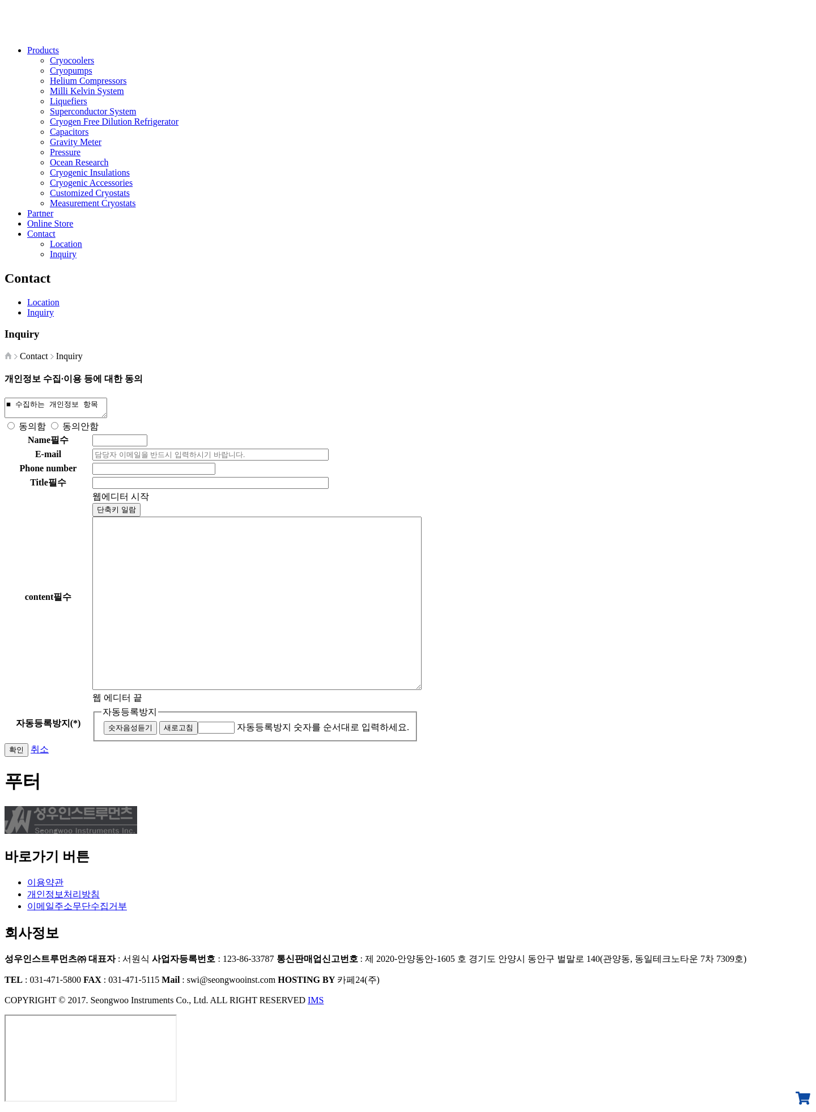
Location (66, 244)
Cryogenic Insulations (90, 172)
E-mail (48, 457)
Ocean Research (79, 162)
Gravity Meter (75, 142)
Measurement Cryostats (93, 203)
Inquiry (63, 254)
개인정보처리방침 (63, 897)
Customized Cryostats (90, 193)
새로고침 (178, 731)
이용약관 (45, 886)
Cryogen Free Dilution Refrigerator (114, 121)
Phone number (48, 471)
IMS (316, 1003)
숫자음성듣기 (130, 731)
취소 (40, 752)
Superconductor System (93, 111)
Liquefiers (68, 101)
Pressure (65, 152)
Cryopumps (71, 70)
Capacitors (69, 132)
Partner (40, 213)
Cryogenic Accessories (91, 183)
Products (43, 50)
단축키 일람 (116, 513)
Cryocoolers (72, 60)
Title (48, 486)
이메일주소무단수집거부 (77, 909)
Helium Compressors (88, 81)
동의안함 (80, 429)
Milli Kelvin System (87, 91)
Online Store (50, 223)
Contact (41, 233)
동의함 (32, 429)
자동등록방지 (130, 715)
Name (48, 443)
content (48, 600)
